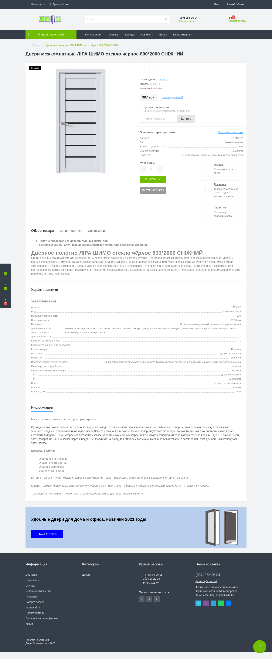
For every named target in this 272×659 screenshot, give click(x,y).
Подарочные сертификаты (42, 618)
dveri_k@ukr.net (206, 581)
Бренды (130, 34)
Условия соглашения (38, 591)
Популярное (94, 34)
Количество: (147, 162)
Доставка (220, 184)
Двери (36, 45)
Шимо (163, 79)
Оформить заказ (237, 21)
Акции (29, 623)
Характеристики (71, 230)
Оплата (218, 164)
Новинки (147, 34)
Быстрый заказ (152, 190)
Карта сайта (33, 607)
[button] (36, 4)
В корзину (152, 179)
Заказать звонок (187, 21)
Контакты (31, 596)
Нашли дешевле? (172, 97)
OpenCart (44, 640)
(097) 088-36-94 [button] (208, 575)
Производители (35, 612)
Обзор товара (42, 231)
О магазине (32, 580)
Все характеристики (230, 132)
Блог (163, 34)
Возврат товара (35, 602)
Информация (182, 34)
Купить (186, 118)
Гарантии (220, 207)
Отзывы (114, 34)
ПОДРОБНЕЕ (47, 533)
